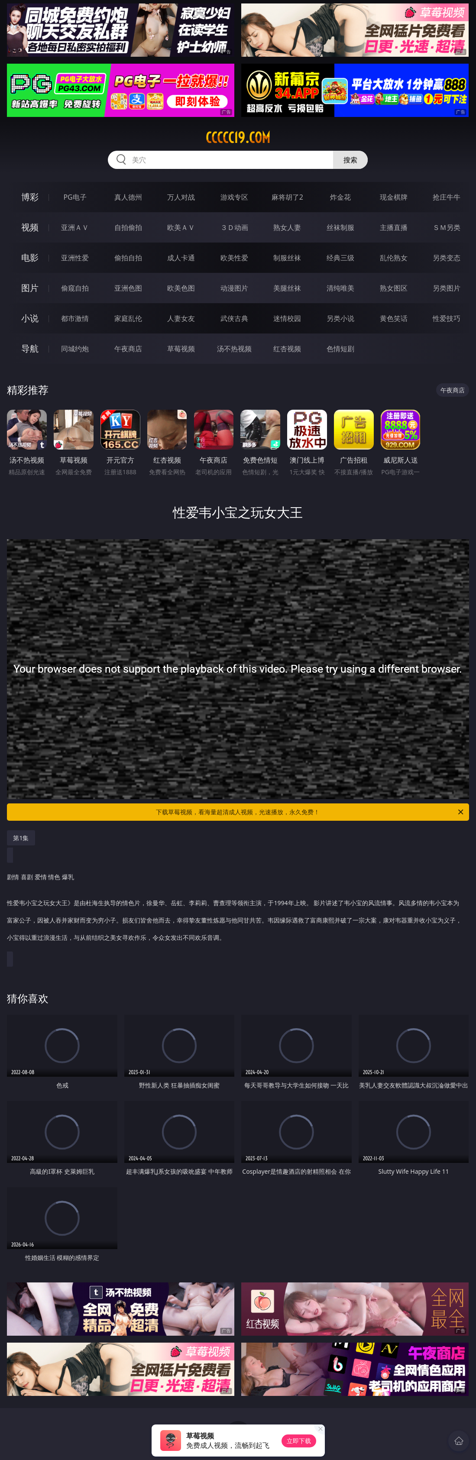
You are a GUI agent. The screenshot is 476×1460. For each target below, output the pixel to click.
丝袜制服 (340, 227)
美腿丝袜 (287, 288)
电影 (30, 257)
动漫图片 (234, 288)
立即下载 (299, 1441)
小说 (30, 318)
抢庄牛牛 (446, 197)
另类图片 (446, 288)
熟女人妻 (287, 227)
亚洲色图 (128, 288)
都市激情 (75, 318)
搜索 (350, 160)
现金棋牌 (394, 197)
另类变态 (446, 257)
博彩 (30, 197)
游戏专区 (234, 197)
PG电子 (74, 197)
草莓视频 (181, 348)
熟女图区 (394, 288)
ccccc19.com (238, 137)
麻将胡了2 (287, 197)
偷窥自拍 (75, 288)
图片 (30, 288)
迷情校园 (287, 318)
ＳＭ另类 (446, 227)
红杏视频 (287, 348)
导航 (30, 348)
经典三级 (340, 257)
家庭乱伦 (128, 318)
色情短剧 (340, 348)
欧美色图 (181, 288)
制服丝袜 (287, 257)
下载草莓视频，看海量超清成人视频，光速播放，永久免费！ (310, 812)
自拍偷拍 (128, 227)
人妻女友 (181, 318)
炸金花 (340, 197)
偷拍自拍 (128, 257)
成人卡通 (181, 257)
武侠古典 (234, 318)
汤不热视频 (234, 348)
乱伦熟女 (394, 257)
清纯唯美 (340, 288)
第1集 (21, 838)
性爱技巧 (446, 318)
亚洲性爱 (75, 257)
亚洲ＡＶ (75, 227)
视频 (30, 227)
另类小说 (340, 318)
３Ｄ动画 (234, 227)
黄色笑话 (394, 318)
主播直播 (394, 227)
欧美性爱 (234, 257)
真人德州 (128, 197)
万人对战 (181, 197)
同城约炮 (75, 348)
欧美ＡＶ (181, 227)
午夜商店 (128, 348)
